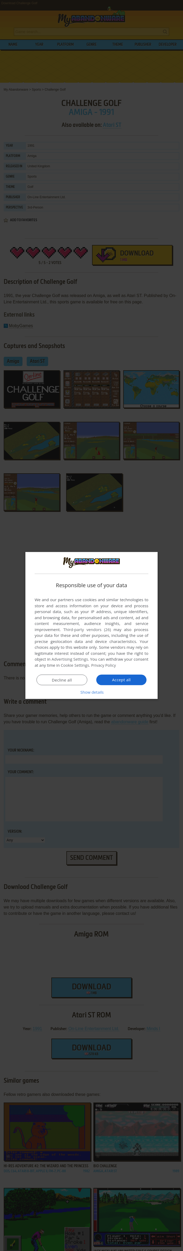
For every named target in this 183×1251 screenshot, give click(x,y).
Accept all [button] (121, 679)
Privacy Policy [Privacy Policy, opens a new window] (103, 665)
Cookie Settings (75, 665)
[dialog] (91, 625)
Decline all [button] (62, 680)
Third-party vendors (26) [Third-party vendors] (87, 629)
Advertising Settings (70, 659)
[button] (91, 692)
